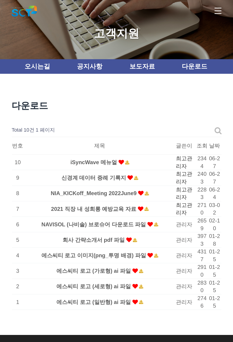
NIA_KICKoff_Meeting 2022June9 (94, 193)
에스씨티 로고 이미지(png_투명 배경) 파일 (94, 255)
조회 (202, 146)
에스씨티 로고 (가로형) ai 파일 (94, 271)
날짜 (214, 146)
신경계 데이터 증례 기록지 (94, 178)
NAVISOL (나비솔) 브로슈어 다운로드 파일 (94, 224)
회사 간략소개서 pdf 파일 (94, 240)
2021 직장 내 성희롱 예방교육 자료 (94, 209)
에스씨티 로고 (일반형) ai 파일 (94, 302)
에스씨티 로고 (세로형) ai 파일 (94, 286)
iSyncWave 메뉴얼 (94, 162)
